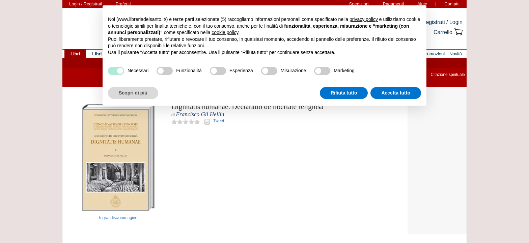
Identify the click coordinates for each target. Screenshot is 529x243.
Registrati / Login (442, 22)
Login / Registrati (85, 3)
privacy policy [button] (364, 19)
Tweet (218, 120)
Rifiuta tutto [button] (344, 93)
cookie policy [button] (225, 32)
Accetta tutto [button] (395, 93)
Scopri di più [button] (133, 93)
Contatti (452, 3)
